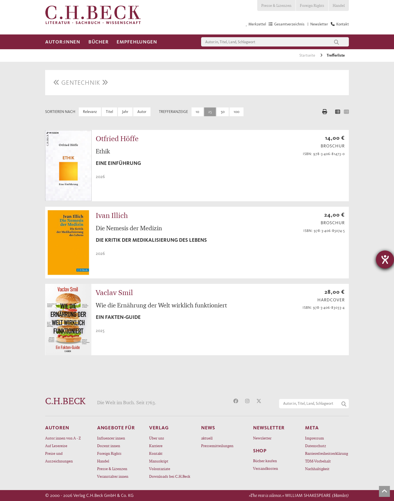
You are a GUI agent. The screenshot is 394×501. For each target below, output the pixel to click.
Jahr (125, 111)
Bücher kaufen (265, 460)
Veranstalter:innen (112, 476)
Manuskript (158, 461)
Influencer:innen (111, 438)
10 (197, 111)
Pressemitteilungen (217, 445)
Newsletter (262, 438)
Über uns (156, 438)
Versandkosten (265, 468)
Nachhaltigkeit (317, 468)
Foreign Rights (312, 5)
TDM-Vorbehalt (318, 461)
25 (210, 111)
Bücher (98, 42)
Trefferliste (336, 55)
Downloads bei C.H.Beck (169, 476)
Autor (141, 111)
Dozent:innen (108, 445)
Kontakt (156, 453)
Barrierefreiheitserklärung (326, 453)
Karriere (156, 445)
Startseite (307, 55)
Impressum (314, 438)
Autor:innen (62, 42)
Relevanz (90, 111)
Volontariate (159, 468)
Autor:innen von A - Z (63, 438)
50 (223, 111)
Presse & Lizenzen (276, 5)
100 (236, 111)
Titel (109, 111)
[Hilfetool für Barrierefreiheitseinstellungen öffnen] (385, 259)
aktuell (207, 438)
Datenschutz (315, 445)
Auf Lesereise (56, 445)
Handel (339, 5)
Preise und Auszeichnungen (59, 457)
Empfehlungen (137, 42)
